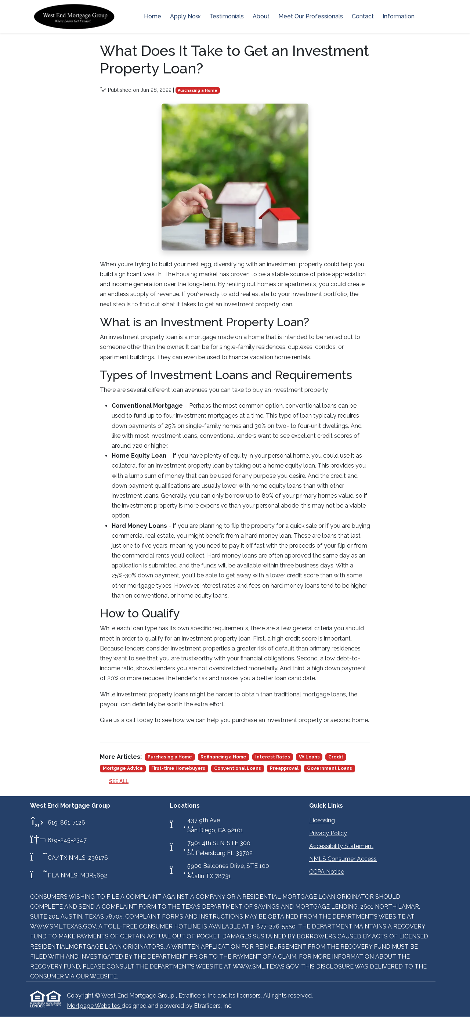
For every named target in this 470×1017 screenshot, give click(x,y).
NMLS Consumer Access (343, 858)
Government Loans (329, 768)
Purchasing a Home (197, 90)
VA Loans (309, 757)
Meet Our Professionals (310, 16)
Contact (363, 16)
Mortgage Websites (94, 1005)
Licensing (322, 820)
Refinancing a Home (223, 757)
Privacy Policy (328, 833)
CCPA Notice (326, 871)
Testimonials (226, 16)
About (261, 16)
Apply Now (185, 16)
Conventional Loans (237, 768)
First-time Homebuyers (178, 768)
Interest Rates (272, 757)
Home (152, 16)
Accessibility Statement (341, 846)
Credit (335, 757)
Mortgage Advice (123, 768)
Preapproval (284, 768)
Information (399, 16)
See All (119, 781)
